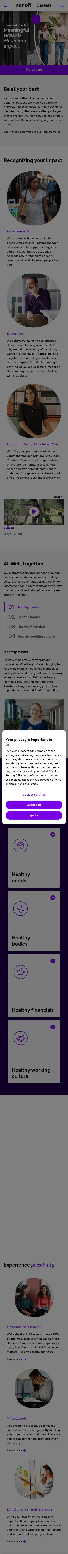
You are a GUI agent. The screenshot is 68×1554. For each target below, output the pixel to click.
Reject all (34, 815)
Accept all (34, 805)
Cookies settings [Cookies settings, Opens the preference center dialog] (34, 794)
